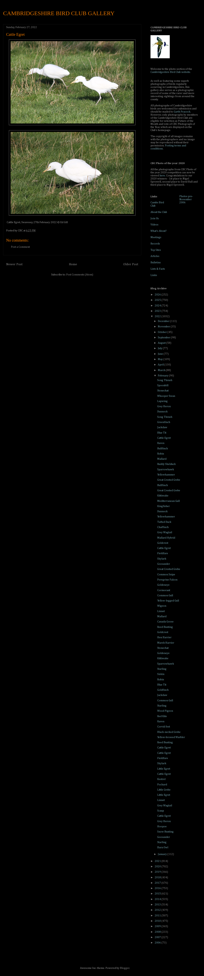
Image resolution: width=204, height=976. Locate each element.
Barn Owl (162, 847)
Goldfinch (163, 690)
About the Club (158, 212)
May (160, 359)
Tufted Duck (164, 522)
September (164, 337)
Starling (161, 669)
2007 (158, 937)
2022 (158, 316)
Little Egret (163, 768)
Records (155, 243)
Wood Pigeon (165, 711)
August (162, 343)
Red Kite (162, 716)
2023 (158, 311)
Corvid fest (163, 726)
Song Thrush (164, 380)
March (162, 370)
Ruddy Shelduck (166, 464)
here (162, 175)
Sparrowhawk (165, 469)
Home (73, 264)
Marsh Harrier (165, 642)
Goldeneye (163, 585)
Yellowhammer (166, 474)
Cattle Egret (164, 438)
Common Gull (165, 595)
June (161, 354)
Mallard (161, 459)
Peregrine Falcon (167, 579)
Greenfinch (163, 422)
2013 (158, 904)
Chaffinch (163, 527)
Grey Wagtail (164, 532)
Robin (160, 453)
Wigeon (161, 606)
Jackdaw (162, 427)
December (164, 321)
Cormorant (163, 590)
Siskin (160, 674)
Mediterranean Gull (168, 501)
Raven (160, 443)
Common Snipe (166, 574)
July (160, 348)
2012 (158, 910)
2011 (158, 915)
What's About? (158, 231)
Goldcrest (162, 543)
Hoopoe (162, 826)
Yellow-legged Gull (168, 600)
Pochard (162, 784)
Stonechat (163, 390)
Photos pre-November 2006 (186, 199)
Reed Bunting (165, 627)
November (164, 326)
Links (153, 275)
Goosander (163, 564)
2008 (158, 932)
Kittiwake (162, 495)
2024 (158, 305)
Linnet (161, 611)
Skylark (161, 558)
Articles (154, 256)
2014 (158, 899)
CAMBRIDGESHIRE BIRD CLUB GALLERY (59, 13)
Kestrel (161, 779)
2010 (158, 921)
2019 (158, 872)
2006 (158, 942)
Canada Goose (165, 621)
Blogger (124, 968)
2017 (158, 883)
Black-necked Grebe (169, 732)
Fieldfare (162, 553)
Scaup (160, 810)
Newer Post (14, 264)
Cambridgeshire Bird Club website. (170, 72)
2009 (158, 926)
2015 (158, 893)
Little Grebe (164, 789)
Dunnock (162, 411)
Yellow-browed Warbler (171, 737)
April (161, 364)
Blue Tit (161, 432)
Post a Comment (20, 247)
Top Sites (155, 250)
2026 (158, 294)
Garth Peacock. (182, 111)
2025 (158, 300)
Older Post (130, 264)
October (162, 332)
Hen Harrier (164, 637)
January (162, 854)
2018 (158, 877)
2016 (158, 888)
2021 (158, 861)
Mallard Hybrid (166, 537)
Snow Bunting (165, 831)
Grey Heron (164, 406)
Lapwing (162, 401)
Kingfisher (163, 506)
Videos (154, 224)
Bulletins (155, 262)
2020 (158, 866)
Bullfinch (162, 448)
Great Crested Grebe (168, 480)
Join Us (154, 218)
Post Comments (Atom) (79, 274)
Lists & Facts (157, 269)
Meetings (155, 237)
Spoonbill (162, 385)
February (163, 375)
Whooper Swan (166, 396)
